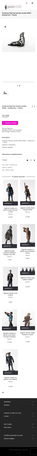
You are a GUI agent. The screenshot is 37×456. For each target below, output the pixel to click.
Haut (18, 453)
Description (6, 137)
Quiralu (12, 170)
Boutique (6, 405)
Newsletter (7, 402)
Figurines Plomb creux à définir (10, 294)
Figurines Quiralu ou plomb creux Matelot (10, 378)
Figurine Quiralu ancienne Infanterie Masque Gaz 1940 (9, 252)
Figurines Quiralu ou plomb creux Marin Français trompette (9, 335)
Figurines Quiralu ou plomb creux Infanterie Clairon (27, 251)
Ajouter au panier (11, 123)
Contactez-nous (13, 164)
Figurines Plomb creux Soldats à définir (28, 278)
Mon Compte (8, 424)
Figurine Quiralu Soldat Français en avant (27, 333)
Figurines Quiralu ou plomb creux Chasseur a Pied (10, 210)
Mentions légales (9, 438)
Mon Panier (7, 427)
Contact (6, 416)
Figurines (10, 167)
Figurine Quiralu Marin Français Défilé (28, 209)
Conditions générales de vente (13, 435)
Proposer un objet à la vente (12, 413)
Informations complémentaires (12, 154)
